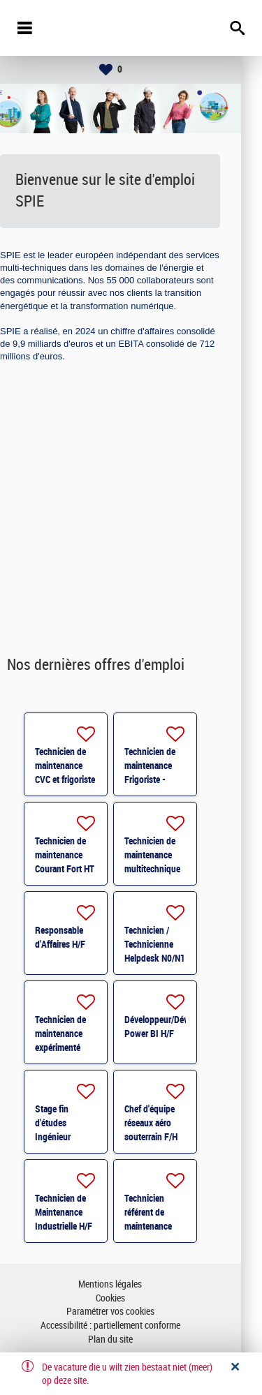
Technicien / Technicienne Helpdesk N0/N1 (175, 944)
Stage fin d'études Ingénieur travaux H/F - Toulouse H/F (80, 1136)
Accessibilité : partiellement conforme (131, 1325)
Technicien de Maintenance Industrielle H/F (84, 1212)
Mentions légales (131, 1284)
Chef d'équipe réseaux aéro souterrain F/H (171, 1122)
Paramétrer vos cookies (131, 1312)
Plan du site (131, 1339)
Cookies (131, 1298)
